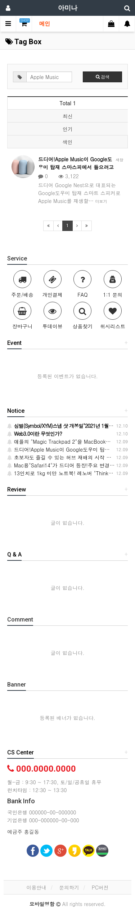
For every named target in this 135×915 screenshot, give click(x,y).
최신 (68, 116)
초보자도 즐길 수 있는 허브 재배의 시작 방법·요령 (67, 457)
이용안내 (36, 887)
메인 (44, 23)
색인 (68, 141)
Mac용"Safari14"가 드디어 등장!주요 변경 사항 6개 (69, 465)
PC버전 (100, 887)
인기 (68, 129)
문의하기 (69, 887)
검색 (102, 76)
